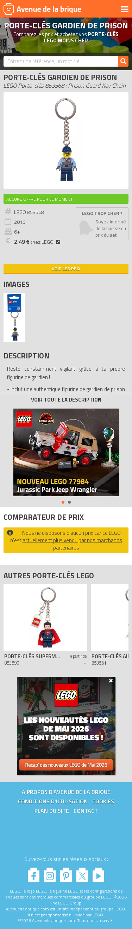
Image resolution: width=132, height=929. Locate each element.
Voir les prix (66, 268)
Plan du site (51, 811)
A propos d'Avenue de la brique (66, 792)
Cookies (103, 801)
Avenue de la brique (42, 9)
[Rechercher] (123, 61)
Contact (86, 811)
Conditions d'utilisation (53, 801)
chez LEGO (38, 242)
